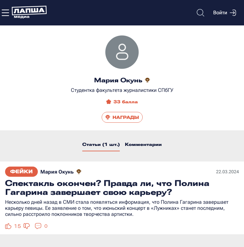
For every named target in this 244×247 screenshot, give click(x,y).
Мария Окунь (57, 172)
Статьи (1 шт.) (101, 144)
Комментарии (143, 144)
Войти (224, 13)
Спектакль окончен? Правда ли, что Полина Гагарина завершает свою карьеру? (107, 187)
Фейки (21, 171)
